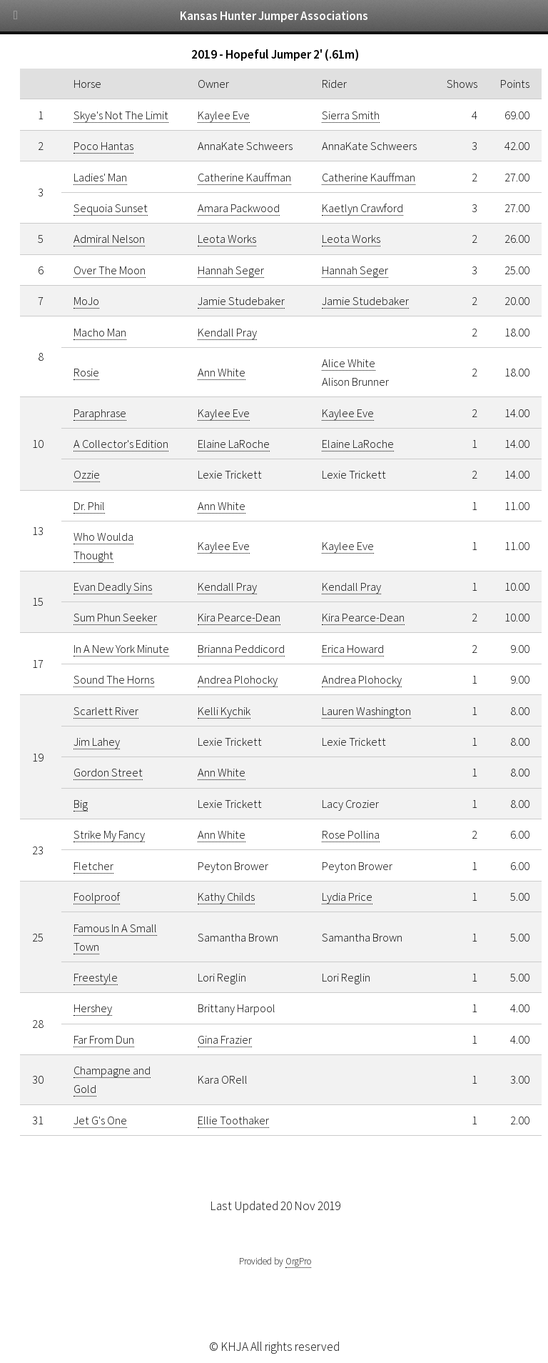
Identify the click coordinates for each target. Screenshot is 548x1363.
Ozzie (86, 474)
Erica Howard (353, 648)
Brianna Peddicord (241, 648)
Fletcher (93, 866)
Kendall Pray (227, 332)
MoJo (86, 301)
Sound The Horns (113, 679)
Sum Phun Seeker (115, 617)
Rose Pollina (351, 834)
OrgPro (298, 1261)
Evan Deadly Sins (112, 586)
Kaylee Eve (224, 115)
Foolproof (96, 896)
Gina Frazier (225, 1039)
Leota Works (227, 238)
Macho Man (99, 332)
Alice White (348, 363)
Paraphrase (99, 413)
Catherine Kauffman (244, 177)
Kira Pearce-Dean (239, 617)
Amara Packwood (239, 208)
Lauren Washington (366, 711)
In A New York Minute (121, 648)
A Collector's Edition (120, 443)
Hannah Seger (231, 270)
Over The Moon (109, 270)
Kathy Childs (226, 896)
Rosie (86, 372)
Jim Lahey (96, 741)
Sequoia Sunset (110, 208)
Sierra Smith (351, 115)
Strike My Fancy (109, 834)
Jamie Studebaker (241, 301)
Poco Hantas (103, 146)
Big (80, 804)
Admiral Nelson (109, 238)
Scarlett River (105, 711)
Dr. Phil (89, 506)
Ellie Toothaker (233, 1120)
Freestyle (95, 977)
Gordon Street (108, 772)
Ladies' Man (100, 177)
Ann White (221, 372)
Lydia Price (347, 896)
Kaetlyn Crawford (362, 208)
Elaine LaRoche (234, 443)
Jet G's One (100, 1120)
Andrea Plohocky (238, 679)
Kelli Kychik (224, 711)
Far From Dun (103, 1039)
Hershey (92, 1008)
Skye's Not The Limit (120, 115)
